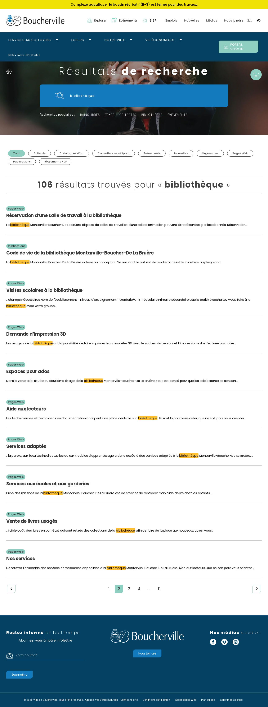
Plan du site (208, 699)
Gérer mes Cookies (231, 699)
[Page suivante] (257, 589)
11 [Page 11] (159, 589)
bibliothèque (151, 114)
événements (178, 114)
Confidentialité (129, 699)
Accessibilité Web (185, 699)
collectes (127, 114)
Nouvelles (191, 20)
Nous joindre (233, 20)
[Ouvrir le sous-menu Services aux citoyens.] (57, 40)
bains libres (90, 114)
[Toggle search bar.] (249, 20)
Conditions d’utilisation (156, 699)
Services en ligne (24, 54)
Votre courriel (26, 655)
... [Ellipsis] (149, 589)
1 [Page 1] (109, 589)
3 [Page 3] (129, 589)
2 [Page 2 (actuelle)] (119, 589)
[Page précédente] (11, 589)
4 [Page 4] (139, 589)
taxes (110, 114)
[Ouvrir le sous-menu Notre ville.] (131, 40)
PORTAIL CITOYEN (233, 46)
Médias (211, 20)
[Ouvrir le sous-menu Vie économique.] (181, 40)
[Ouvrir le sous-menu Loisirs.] (90, 40)
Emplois (171, 20)
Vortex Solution (109, 699)
